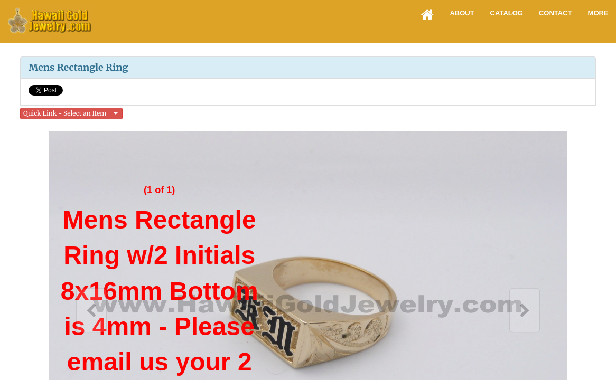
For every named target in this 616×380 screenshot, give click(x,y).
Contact (555, 13)
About (462, 13)
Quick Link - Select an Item (64, 113)
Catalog (506, 13)
